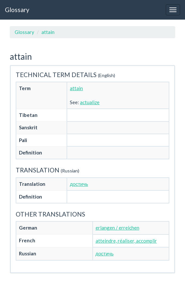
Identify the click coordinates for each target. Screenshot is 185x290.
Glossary (17, 9)
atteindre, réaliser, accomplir (126, 241)
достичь (79, 184)
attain (47, 32)
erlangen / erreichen (117, 228)
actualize (90, 102)
